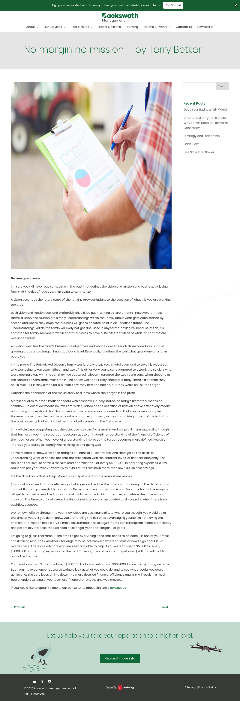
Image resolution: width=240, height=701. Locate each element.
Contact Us (184, 27)
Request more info (120, 658)
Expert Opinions (109, 27)
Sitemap (190, 687)
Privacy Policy (207, 687)
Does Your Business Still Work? (206, 109)
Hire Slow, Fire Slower (199, 152)
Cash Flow (191, 144)
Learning (131, 27)
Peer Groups (79, 27)
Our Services (53, 27)
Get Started (173, 5)
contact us (118, 588)
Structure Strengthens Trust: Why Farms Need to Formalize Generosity (206, 123)
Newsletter (205, 27)
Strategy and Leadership (202, 136)
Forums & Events (155, 27)
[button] (235, 5)
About (30, 27)
